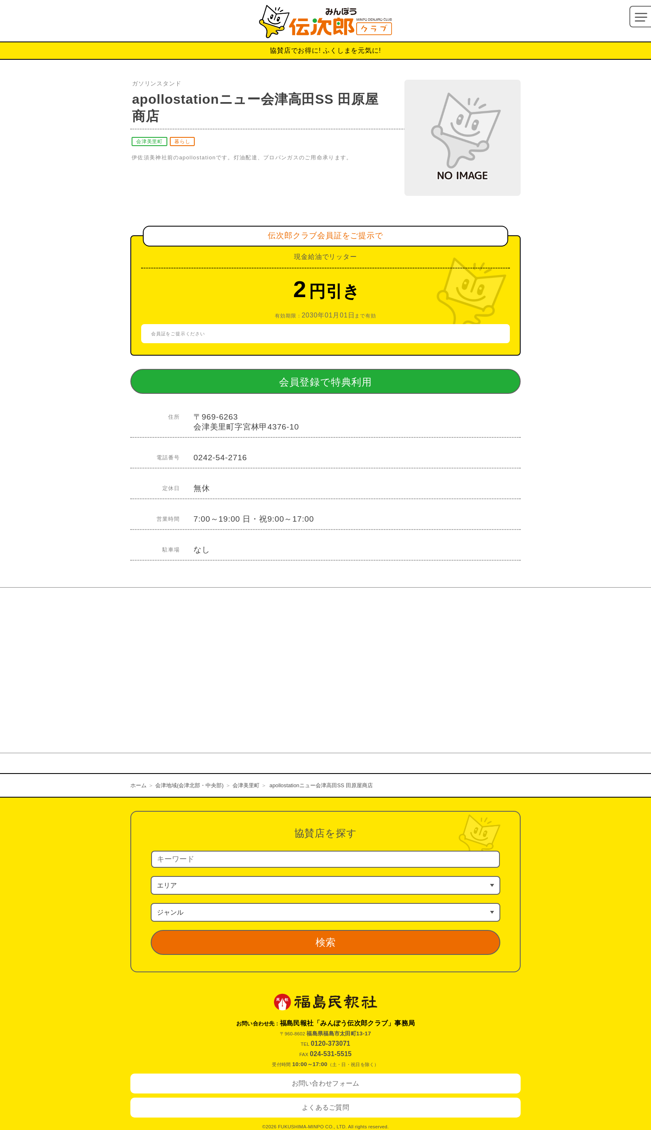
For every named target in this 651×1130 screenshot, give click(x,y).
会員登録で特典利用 (341, 382)
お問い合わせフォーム (326, 1083)
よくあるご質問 (325, 1107)
